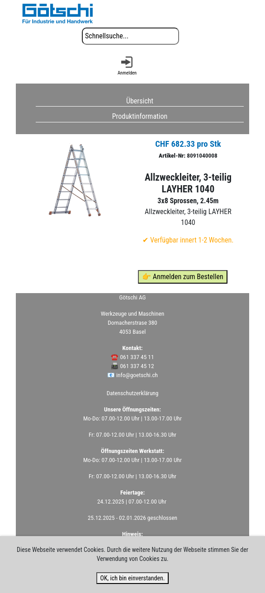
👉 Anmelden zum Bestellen (182, 276)
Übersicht (139, 100)
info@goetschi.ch (137, 375)
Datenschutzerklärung (133, 393)
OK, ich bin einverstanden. (132, 578)
